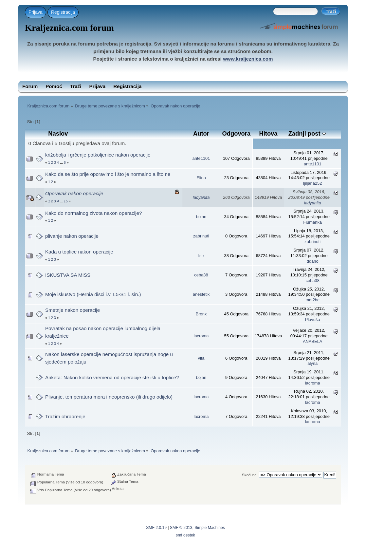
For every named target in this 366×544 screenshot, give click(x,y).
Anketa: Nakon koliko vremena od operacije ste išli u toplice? (112, 377)
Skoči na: (250, 475)
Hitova (268, 133)
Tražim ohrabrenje (65, 416)
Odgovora (236, 133)
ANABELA (312, 341)
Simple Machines (209, 527)
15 (66, 201)
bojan (201, 216)
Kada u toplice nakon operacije (79, 251)
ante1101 (201, 158)
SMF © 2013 (181, 527)
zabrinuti (201, 236)
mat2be (312, 299)
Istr (201, 255)
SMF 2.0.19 (156, 527)
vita (201, 358)
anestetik (201, 294)
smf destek (185, 535)
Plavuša (312, 319)
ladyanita (201, 197)
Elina (201, 177)
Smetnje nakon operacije (72, 310)
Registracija (63, 12)
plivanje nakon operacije (72, 236)
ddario (313, 261)
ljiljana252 (312, 183)
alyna (312, 363)
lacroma (201, 335)
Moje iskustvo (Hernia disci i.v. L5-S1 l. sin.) (93, 294)
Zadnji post (307, 133)
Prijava (35, 12)
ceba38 (201, 274)
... (62, 162)
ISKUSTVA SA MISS (67, 275)
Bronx (201, 313)
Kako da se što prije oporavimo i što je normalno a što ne (107, 174)
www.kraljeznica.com (248, 59)
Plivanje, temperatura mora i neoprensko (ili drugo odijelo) (109, 397)
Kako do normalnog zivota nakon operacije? (93, 213)
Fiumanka (312, 222)
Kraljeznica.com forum (69, 28)
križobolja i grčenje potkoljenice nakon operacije (98, 155)
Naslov (58, 133)
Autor (201, 133)
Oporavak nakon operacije (74, 193)
